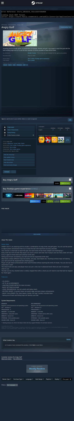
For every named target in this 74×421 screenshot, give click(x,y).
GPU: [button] (23, 391)
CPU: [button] (16, 391)
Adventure (19, 66)
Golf (24, 66)
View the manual (9, 156)
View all (68, 340)
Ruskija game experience (42, 59)
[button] (65, 184)
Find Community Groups (10, 166)
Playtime (48, 383)
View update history (9, 158)
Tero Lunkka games (15, 150)
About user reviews (6, 360)
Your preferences (17, 360)
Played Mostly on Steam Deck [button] (59, 389)
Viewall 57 (67, 141)
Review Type (6, 383)
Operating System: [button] (6, 391)
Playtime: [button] (45, 389)
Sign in (3, 120)
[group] (36, 390)
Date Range (38, 383)
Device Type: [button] (31, 391)
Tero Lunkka (31, 59)
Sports (9, 66)
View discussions (8, 163)
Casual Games (12, 26)
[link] (50, 202)
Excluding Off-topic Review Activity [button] (31, 389)
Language (29, 383)
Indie (14, 66)
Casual (5, 66)
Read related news (9, 161)
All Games (4, 26)
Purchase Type (17, 383)
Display (57, 383)
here (33, 346)
